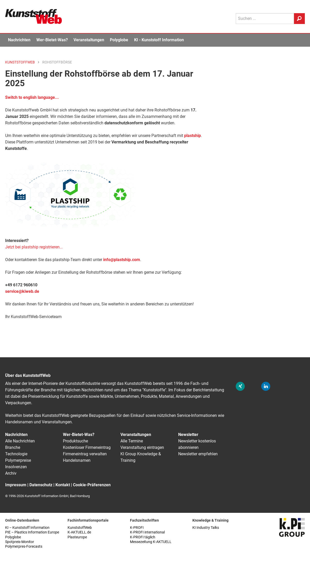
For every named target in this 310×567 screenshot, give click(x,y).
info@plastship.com (121, 259)
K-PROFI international (147, 532)
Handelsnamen (77, 460)
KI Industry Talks (205, 527)
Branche (12, 447)
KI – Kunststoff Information (27, 527)
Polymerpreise (18, 460)
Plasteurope (77, 537)
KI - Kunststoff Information (159, 39)
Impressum (15, 484)
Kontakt (62, 484)
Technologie (16, 453)
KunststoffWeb (80, 527)
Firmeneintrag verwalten (85, 453)
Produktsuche (75, 441)
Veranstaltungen (89, 39)
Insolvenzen (16, 466)
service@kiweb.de (22, 291)
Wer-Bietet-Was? (52, 39)
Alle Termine (131, 441)
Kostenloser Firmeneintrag (87, 447)
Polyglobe (119, 39)
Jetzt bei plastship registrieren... (34, 247)
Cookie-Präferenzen (92, 484)
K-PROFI (137, 527)
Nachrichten (19, 39)
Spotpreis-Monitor (19, 542)
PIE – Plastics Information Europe (32, 532)
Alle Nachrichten (20, 441)
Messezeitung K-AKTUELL (151, 542)
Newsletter (188, 434)
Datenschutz (40, 484)
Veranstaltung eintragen (142, 447)
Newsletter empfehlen (198, 453)
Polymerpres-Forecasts (23, 546)
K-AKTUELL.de (79, 532)
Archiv (11, 473)
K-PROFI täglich (142, 537)
